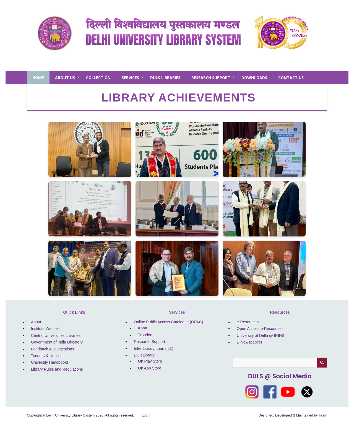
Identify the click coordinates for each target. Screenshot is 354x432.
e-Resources (248, 322)
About (36, 322)
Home (38, 77)
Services (133, 79)
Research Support (213, 79)
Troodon (145, 335)
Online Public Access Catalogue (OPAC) (168, 322)
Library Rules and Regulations (57, 369)
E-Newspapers (249, 342)
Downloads (254, 77)
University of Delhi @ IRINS (260, 335)
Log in (146, 415)
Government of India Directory (57, 342)
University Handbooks (50, 362)
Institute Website (45, 328)
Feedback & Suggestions (52, 349)
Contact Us (291, 77)
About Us (67, 79)
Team (323, 415)
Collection (101, 79)
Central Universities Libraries (55, 335)
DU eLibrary (144, 355)
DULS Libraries (165, 77)
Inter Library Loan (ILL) (153, 348)
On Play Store (150, 361)
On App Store (149, 368)
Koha (142, 328)
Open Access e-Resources (260, 328)
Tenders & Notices (47, 355)
